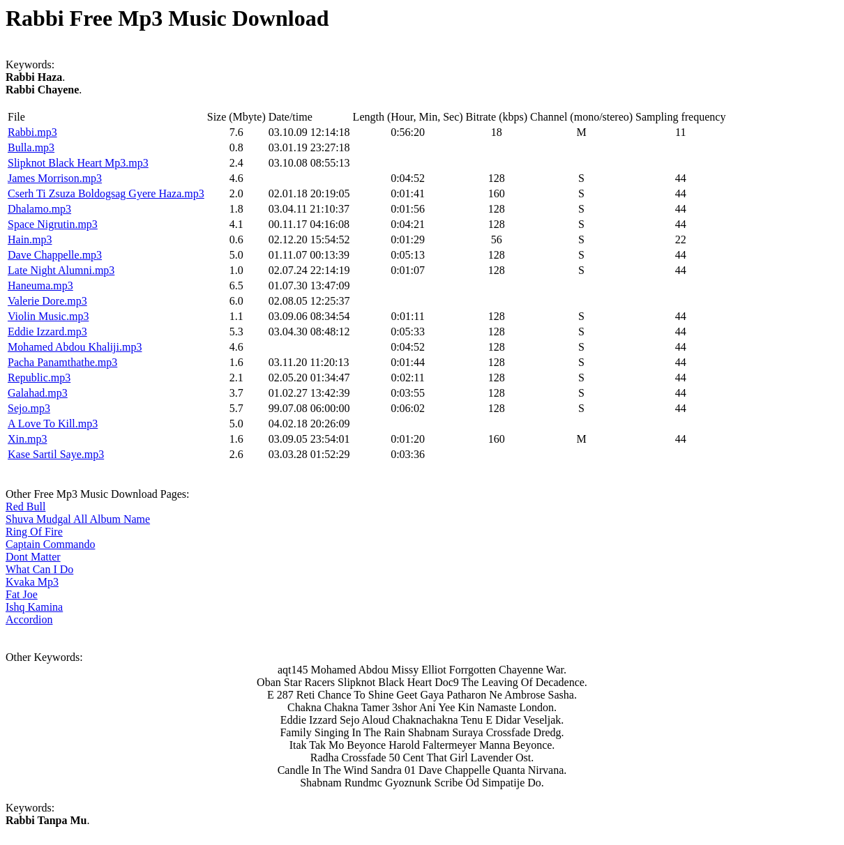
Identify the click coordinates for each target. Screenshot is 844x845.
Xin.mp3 (27, 439)
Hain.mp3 (30, 239)
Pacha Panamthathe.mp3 (62, 362)
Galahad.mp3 (38, 393)
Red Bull (25, 506)
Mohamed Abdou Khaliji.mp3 (75, 347)
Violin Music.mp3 (48, 316)
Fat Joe (22, 594)
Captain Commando (50, 544)
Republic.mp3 (39, 377)
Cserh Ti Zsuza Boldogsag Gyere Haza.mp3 (106, 193)
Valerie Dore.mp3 (47, 301)
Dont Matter (33, 557)
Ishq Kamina (34, 607)
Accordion (29, 619)
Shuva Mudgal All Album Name (78, 519)
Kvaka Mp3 (32, 582)
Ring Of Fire (34, 532)
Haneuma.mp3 (40, 285)
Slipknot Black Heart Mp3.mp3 (78, 163)
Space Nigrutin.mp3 (53, 224)
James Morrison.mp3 (55, 178)
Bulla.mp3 (31, 147)
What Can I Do (39, 569)
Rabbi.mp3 (32, 132)
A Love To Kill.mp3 (53, 423)
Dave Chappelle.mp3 (55, 255)
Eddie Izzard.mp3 (47, 331)
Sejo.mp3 (29, 408)
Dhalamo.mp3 (39, 209)
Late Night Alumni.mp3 (61, 270)
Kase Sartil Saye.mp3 (56, 454)
